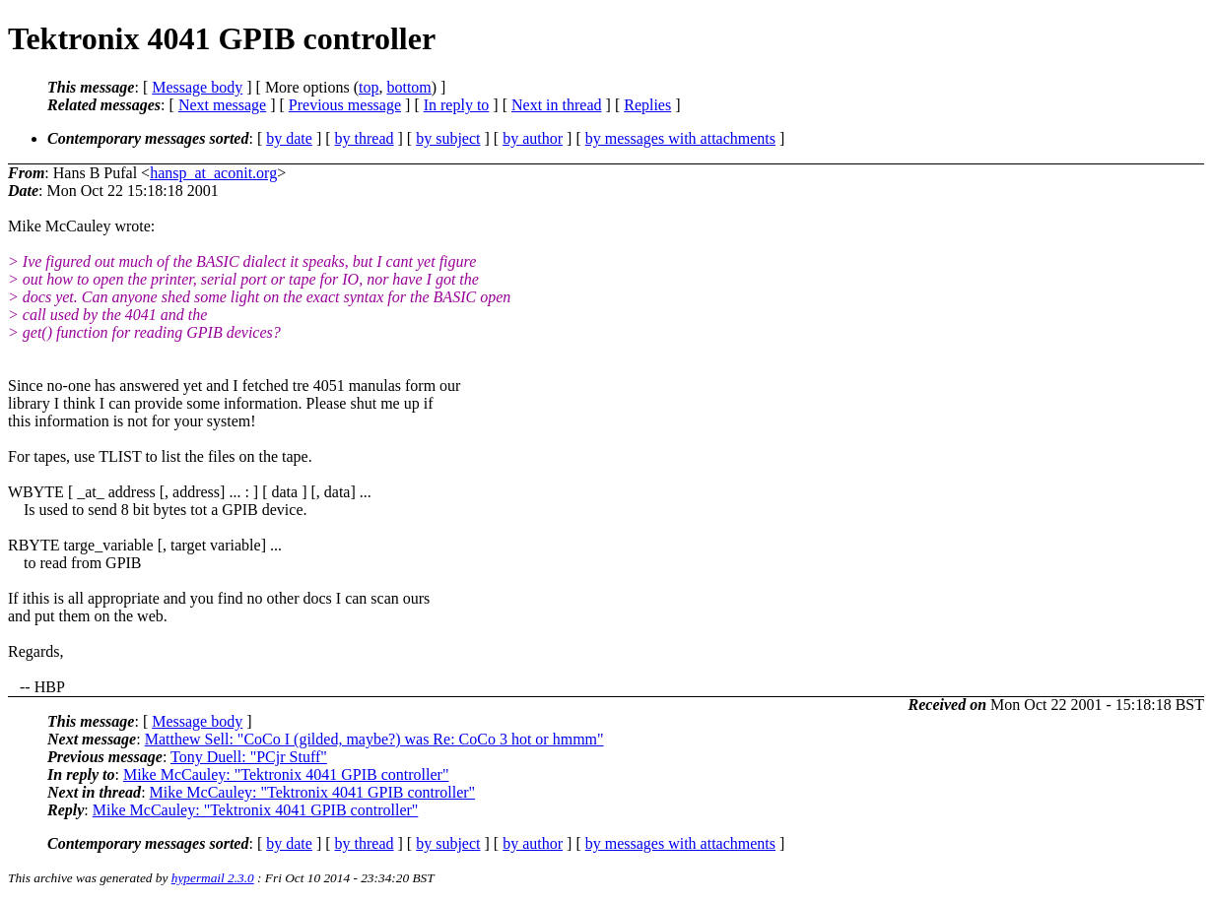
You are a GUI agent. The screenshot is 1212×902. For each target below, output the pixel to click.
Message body (197, 87)
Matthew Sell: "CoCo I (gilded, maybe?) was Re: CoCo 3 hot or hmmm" (374, 739)
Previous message (345, 105)
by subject (448, 138)
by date (289, 138)
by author (533, 138)
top (368, 87)
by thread (364, 138)
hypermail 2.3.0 (212, 877)
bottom (408, 87)
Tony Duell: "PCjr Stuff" (248, 756)
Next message (222, 105)
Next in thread (556, 105)
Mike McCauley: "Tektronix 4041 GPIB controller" (286, 774)
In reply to (457, 105)
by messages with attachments (680, 138)
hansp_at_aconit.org (213, 172)
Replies (647, 105)
